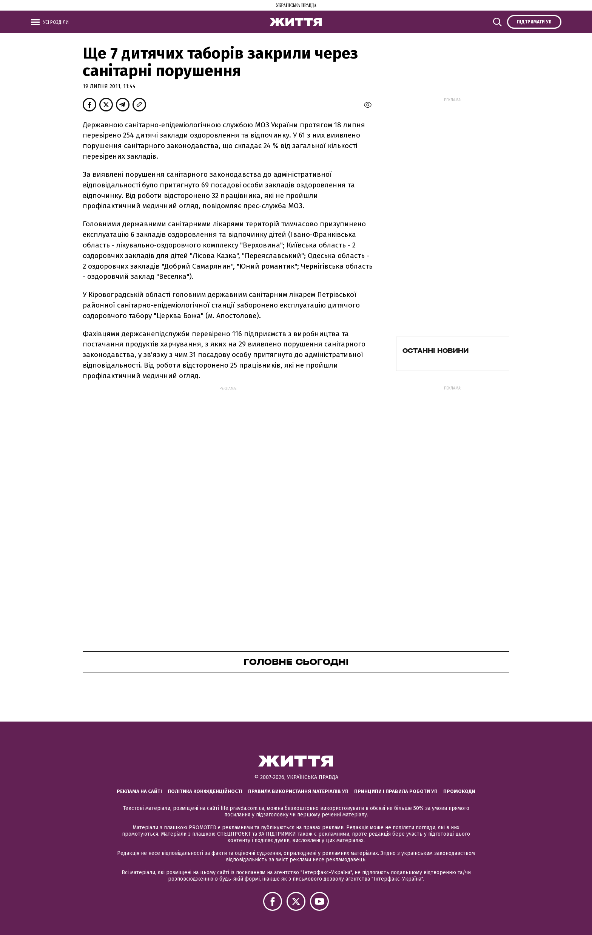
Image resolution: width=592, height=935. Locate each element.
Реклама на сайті (139, 791)
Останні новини (435, 350)
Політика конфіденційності (205, 791)
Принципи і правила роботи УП (396, 791)
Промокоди (459, 791)
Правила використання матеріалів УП (298, 791)
